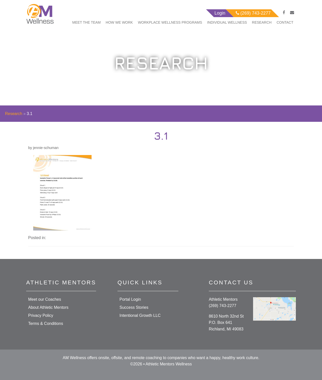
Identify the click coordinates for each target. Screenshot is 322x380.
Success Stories (133, 307)
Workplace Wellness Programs (170, 22)
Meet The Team (86, 22)
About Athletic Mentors (48, 307)
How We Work (119, 22)
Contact (284, 22)
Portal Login (130, 299)
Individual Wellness (227, 22)
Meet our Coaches (44, 299)
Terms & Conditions (45, 323)
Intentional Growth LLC (140, 315)
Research (262, 22)
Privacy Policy (40, 315)
